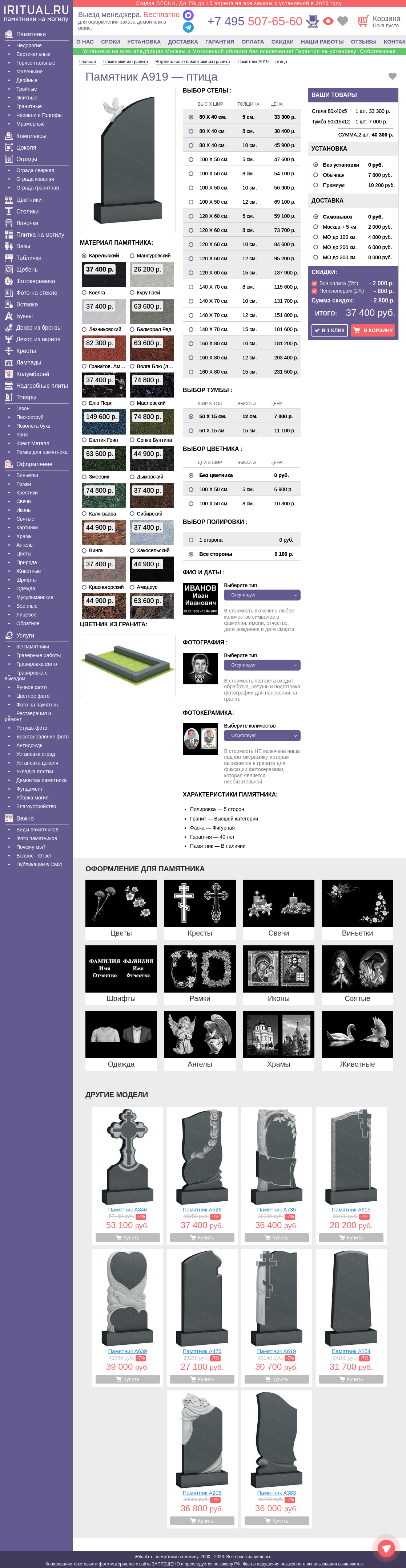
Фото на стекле (31, 293)
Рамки (23, 484)
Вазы (17, 246)
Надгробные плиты (36, 386)
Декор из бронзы (33, 327)
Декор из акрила (33, 339)
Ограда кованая (35, 179)
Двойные (26, 80)
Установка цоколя (37, 763)
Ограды (21, 159)
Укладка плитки (34, 771)
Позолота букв (33, 426)
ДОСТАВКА (183, 41)
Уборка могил (32, 798)
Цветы (23, 554)
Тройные (26, 89)
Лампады (23, 362)
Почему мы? (31, 847)
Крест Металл (32, 443)
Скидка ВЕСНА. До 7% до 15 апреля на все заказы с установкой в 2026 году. (239, 3)
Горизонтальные (35, 63)
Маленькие (29, 71)
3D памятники (32, 646)
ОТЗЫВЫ (364, 41)
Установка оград (35, 754)
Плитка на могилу (34, 235)
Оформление (28, 464)
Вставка (21, 304)
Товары (20, 397)
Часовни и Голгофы (39, 115)
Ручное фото (31, 687)
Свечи (23, 501)
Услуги (19, 635)
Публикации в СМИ (39, 864)
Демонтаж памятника (41, 780)
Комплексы (26, 136)
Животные (28, 571)
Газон (22, 408)
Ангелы (24, 545)
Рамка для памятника (42, 452)
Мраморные (30, 124)
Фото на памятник (37, 705)
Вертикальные (33, 54)
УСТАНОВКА (144, 41)
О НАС (85, 41)
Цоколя (20, 147)
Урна (22, 434)
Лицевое (26, 615)
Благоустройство (36, 806)
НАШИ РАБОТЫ (322, 41)
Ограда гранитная (37, 188)
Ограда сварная (35, 170)
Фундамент (29, 789)
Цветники (23, 200)
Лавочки (22, 223)
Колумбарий (27, 374)
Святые (25, 519)
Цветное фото (33, 696)
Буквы (19, 316)
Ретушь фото (31, 728)
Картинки (27, 527)
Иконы (24, 510)
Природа (26, 562)
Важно (19, 818)
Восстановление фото (42, 737)
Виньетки (27, 475)
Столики (22, 211)
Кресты (20, 351)
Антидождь (29, 745)
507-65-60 (255, 21)
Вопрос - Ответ (34, 856)
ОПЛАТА (253, 41)
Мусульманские (34, 597)
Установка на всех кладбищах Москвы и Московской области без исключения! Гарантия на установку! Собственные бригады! (239, 54)
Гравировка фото (36, 664)
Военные (26, 606)
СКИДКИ (283, 41)
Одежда (25, 588)
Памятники (25, 34)
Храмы (24, 536)
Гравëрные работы (38, 655)
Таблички (23, 258)
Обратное (28, 623)
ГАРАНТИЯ (219, 41)
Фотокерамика (30, 281)
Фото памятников (36, 838)
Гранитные (29, 106)
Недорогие (29, 45)
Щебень (21, 269)
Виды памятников (37, 829)
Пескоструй (30, 417)
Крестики (27, 493)
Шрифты (26, 580)
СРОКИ (110, 41)
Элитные (26, 98)
